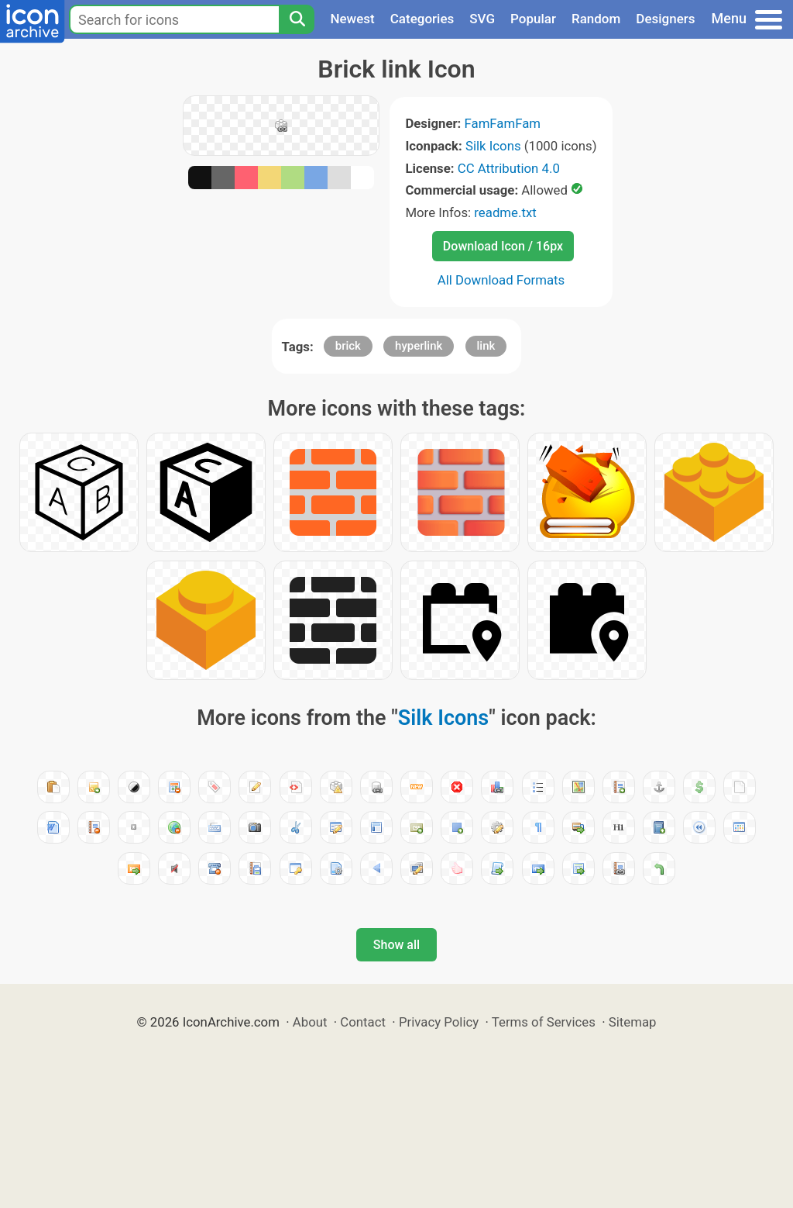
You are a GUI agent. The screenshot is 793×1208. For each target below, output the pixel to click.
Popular (533, 18)
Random (596, 18)
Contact (363, 1022)
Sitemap (633, 1022)
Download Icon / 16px (503, 246)
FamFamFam (503, 123)
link (486, 346)
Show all (396, 944)
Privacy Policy (439, 1022)
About (310, 1022)
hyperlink (418, 346)
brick (348, 346)
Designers (665, 18)
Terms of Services (544, 1022)
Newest (352, 18)
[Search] (296, 19)
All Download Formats (501, 280)
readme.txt (505, 212)
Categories (422, 18)
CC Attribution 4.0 (509, 168)
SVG (482, 18)
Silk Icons (493, 146)
